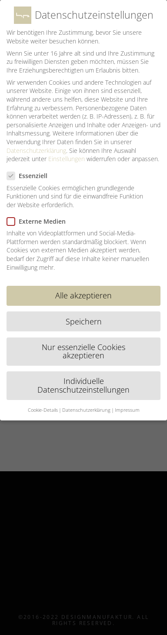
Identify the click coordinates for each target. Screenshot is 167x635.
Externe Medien (40, 221)
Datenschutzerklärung (36, 150)
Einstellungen (66, 159)
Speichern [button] (84, 321)
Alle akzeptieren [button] (83, 295)
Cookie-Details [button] (43, 410)
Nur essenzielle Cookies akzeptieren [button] (83, 351)
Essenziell (31, 176)
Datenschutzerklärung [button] (86, 410)
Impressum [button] (127, 410)
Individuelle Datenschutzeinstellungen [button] (83, 385)
